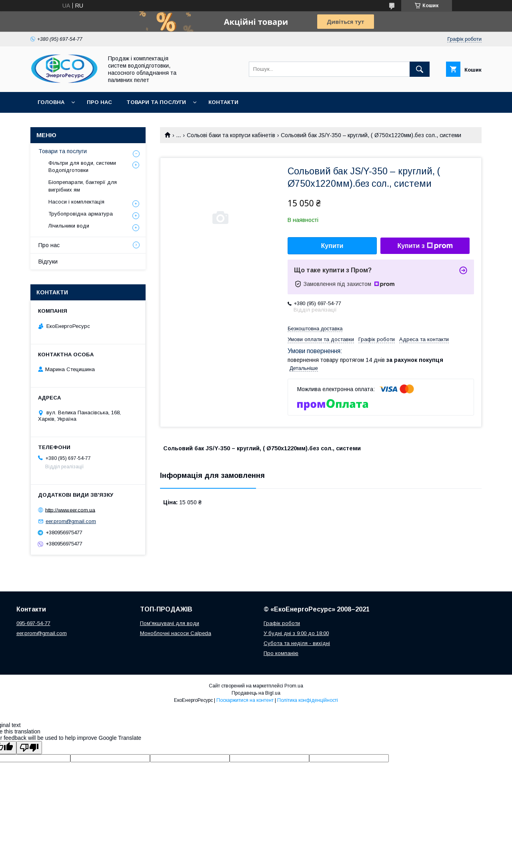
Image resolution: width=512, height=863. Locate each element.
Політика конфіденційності (307, 700)
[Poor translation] (29, 747)
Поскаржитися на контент (245, 700)
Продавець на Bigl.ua (256, 693)
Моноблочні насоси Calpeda (175, 633)
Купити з (424, 246)
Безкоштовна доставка (315, 329)
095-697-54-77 (33, 623)
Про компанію (281, 653)
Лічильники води (68, 226)
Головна (51, 102)
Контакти (223, 102)
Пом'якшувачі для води (169, 623)
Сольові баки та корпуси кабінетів (231, 135)
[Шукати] (420, 69)
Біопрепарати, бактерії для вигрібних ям (82, 185)
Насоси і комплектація (76, 202)
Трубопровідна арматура (80, 214)
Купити (332, 245)
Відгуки (48, 261)
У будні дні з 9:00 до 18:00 (296, 633)
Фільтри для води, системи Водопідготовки (82, 166)
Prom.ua (293, 686)
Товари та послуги (156, 102)
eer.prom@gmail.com (71, 521)
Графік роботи (282, 623)
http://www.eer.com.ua (70, 510)
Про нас (99, 102)
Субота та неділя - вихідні (297, 643)
